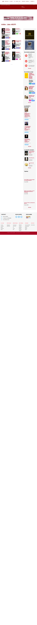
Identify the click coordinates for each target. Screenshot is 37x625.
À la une (11, 1)
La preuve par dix (31, 158)
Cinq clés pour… (32, 152)
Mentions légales (12, 227)
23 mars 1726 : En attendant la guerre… (29, 198)
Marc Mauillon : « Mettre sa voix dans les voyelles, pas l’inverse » (27, 135)
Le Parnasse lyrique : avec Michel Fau (31, 61)
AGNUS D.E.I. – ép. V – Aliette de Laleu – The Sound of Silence (31, 56)
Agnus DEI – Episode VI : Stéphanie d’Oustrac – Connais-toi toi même (30, 50)
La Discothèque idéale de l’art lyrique (31, 147)
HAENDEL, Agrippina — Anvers (7, 48)
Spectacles (6, 1)
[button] (11, 1)
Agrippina (18, 23)
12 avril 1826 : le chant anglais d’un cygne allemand (29, 175)
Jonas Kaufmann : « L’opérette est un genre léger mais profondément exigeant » (28, 123)
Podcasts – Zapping (26, 1)
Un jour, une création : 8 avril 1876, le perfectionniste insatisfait (29, 186)
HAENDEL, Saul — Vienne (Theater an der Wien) (7, 37)
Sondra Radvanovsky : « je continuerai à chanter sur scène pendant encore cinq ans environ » (27, 109)
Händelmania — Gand (18, 36)
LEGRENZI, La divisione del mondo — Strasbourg (7, 25)
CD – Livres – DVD (17, 1)
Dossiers (32, 1)
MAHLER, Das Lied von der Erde (31, 91)
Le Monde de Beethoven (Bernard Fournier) (31, 82)
